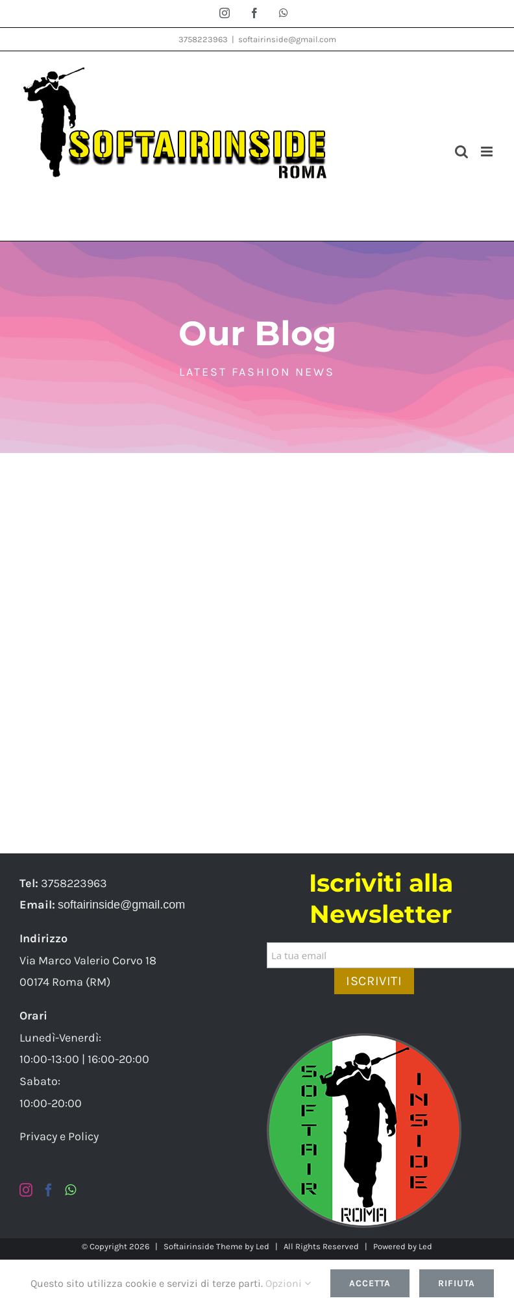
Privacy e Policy (59, 1136)
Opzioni (288, 1283)
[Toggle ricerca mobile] (461, 151)
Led (262, 1246)
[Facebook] (48, 1190)
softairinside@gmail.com (287, 39)
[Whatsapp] (70, 1190)
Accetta (370, 1283)
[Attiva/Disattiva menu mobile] (488, 151)
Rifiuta (456, 1283)
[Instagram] (25, 1190)
